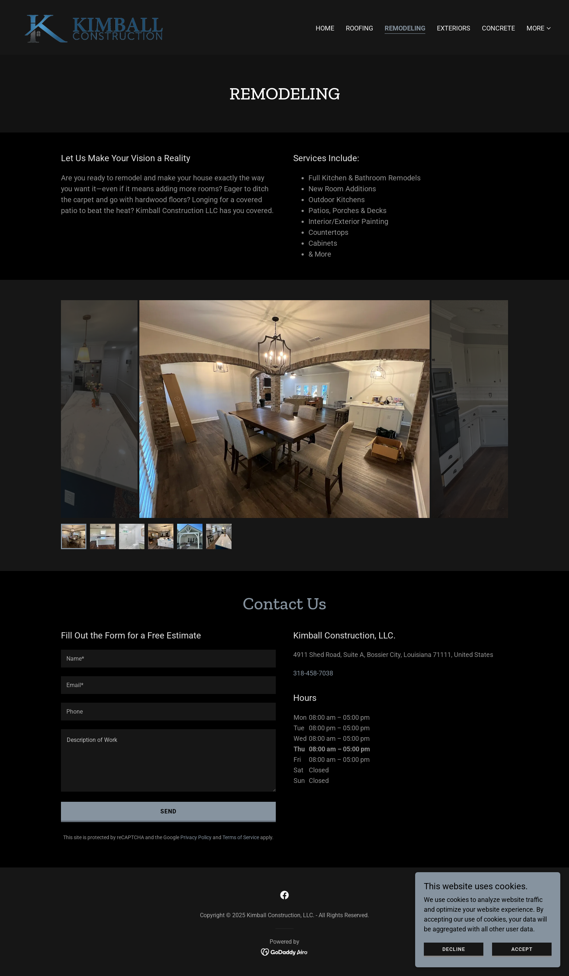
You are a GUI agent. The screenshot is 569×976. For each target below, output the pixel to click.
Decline (453, 949)
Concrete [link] (498, 28)
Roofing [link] (359, 28)
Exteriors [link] (453, 28)
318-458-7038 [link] (313, 673)
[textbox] (168, 658)
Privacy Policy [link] (196, 837)
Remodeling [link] (405, 28)
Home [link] (325, 28)
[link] (96, 26)
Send (168, 811)
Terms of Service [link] (240, 837)
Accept (522, 949)
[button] (539, 28)
